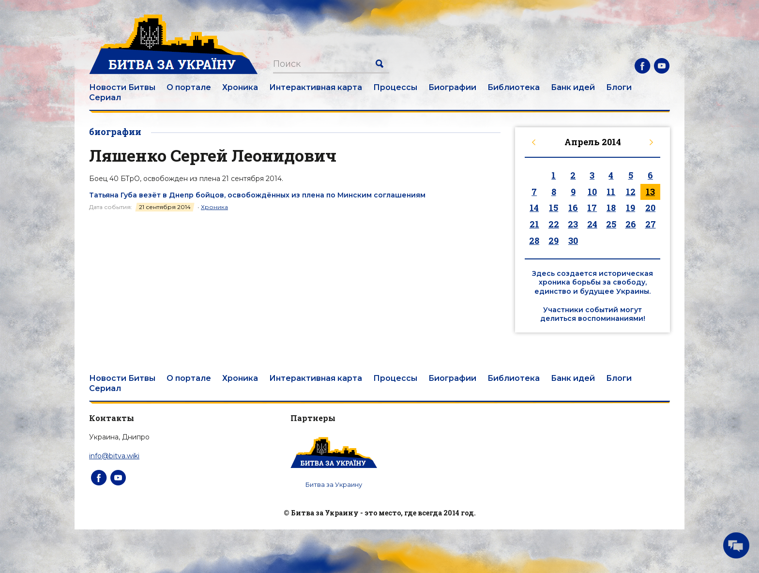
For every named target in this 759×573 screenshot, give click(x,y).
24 (592, 224)
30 (573, 240)
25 (611, 224)
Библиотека (513, 87)
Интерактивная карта (315, 87)
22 (553, 224)
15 (553, 207)
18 (611, 207)
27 (650, 224)
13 (650, 191)
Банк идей (573, 87)
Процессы (395, 87)
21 (534, 224)
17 (592, 207)
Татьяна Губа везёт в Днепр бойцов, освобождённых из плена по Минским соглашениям (257, 195)
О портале (189, 87)
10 (592, 191)
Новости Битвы (122, 87)
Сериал (105, 97)
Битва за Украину (333, 484)
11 (611, 191)
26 (630, 224)
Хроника (240, 87)
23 (573, 224)
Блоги (619, 87)
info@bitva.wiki (114, 456)
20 (650, 207)
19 (630, 207)
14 (534, 207)
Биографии (452, 87)
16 (573, 207)
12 (631, 191)
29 (553, 240)
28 (534, 240)
